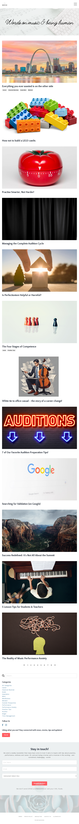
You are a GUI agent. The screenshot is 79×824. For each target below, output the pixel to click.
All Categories (7, 685)
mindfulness (6, 698)
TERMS (20, 816)
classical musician (13, 90)
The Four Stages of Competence (19, 346)
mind (3, 696)
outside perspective (9, 703)
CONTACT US (47, 816)
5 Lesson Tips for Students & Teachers (22, 607)
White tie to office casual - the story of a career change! (32, 401)
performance (6, 705)
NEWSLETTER (38, 816)
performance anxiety (9, 707)
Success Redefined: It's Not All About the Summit (28, 555)
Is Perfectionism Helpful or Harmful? (21, 295)
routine (4, 711)
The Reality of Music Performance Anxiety (24, 658)
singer (4, 714)
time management (8, 716)
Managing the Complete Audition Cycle (23, 243)
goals (4, 350)
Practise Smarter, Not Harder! (18, 192)
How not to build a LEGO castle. (19, 140)
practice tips (11, 350)
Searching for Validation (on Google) (21, 504)
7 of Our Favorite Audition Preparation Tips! (25, 452)
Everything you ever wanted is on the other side (27, 86)
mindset (30, 90)
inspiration (23, 90)
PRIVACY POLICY (28, 816)
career (4, 90)
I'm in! (6, 735)
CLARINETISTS (57, 816)
